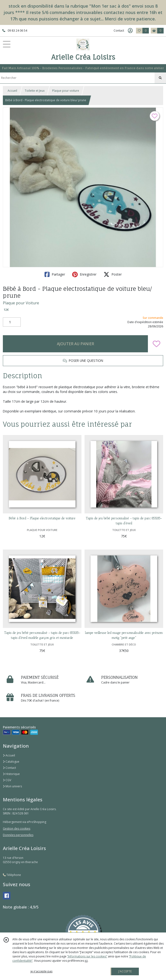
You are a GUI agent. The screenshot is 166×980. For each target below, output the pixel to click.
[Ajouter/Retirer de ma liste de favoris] (156, 344)
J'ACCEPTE (125, 971)
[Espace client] (130, 30)
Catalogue (11, 762)
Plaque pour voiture (65, 91)
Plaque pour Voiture (21, 303)
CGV (7, 780)
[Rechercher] (160, 77)
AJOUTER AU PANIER (75, 343)
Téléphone (12, 875)
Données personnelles (18, 835)
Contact (119, 31)
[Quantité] (12, 322)
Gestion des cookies (16, 829)
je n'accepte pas (41, 971)
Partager (55, 274)
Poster (113, 274)
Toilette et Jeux (35, 91)
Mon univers (12, 786)
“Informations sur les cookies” (87, 956)
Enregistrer (84, 274)
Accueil (12, 91)
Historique (11, 774)
